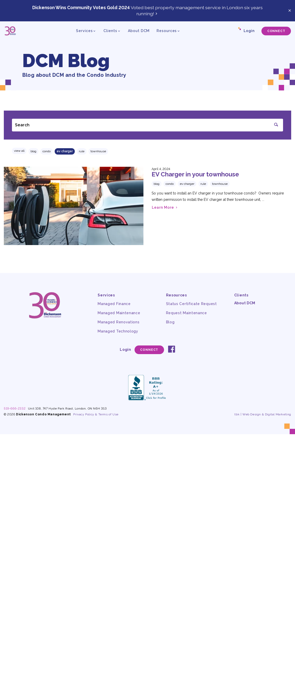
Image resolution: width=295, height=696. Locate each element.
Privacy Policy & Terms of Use (95, 414)
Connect (276, 31)
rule (81, 151)
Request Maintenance (186, 313)
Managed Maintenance (119, 313)
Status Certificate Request (191, 304)
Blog (33, 151)
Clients (241, 295)
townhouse (98, 151)
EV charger (65, 151)
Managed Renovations (118, 322)
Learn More (165, 207)
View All (19, 151)
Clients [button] (110, 31)
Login (249, 31)
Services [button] (84, 31)
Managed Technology (118, 331)
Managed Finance (114, 304)
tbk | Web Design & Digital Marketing (262, 414)
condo (46, 151)
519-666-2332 (14, 408)
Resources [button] (167, 31)
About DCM (139, 31)
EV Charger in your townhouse (195, 174)
